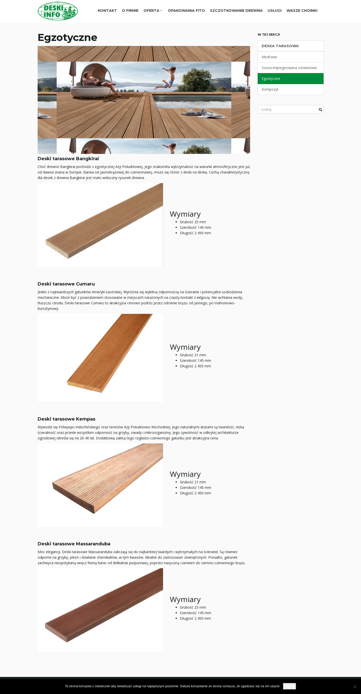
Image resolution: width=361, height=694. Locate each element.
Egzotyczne (271, 78)
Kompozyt (270, 89)
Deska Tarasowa (280, 46)
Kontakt (107, 10)
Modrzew (269, 56)
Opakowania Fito (186, 10)
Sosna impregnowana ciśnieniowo (289, 67)
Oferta (152, 10)
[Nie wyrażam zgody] (354, 686)
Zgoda (289, 686)
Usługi (274, 10)
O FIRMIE (130, 10)
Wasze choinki (301, 10)
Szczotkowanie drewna (236, 10)
